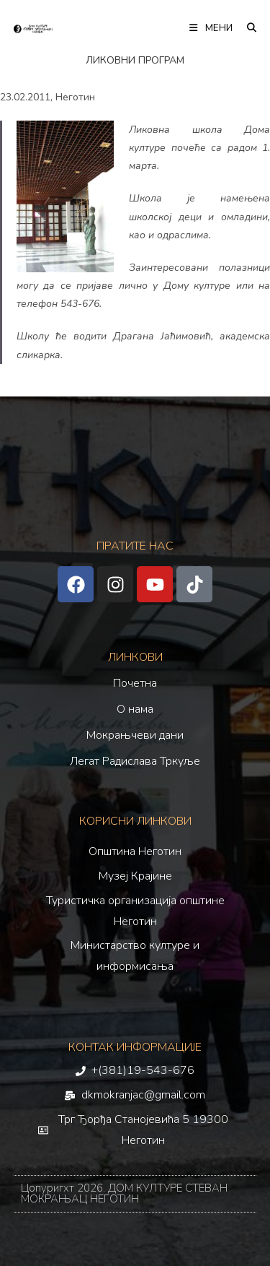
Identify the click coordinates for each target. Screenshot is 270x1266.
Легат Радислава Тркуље (135, 761)
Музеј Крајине (135, 876)
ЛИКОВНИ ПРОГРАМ (135, 60)
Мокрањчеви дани (135, 735)
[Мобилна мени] (212, 28)
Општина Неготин (135, 851)
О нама (135, 709)
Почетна (135, 683)
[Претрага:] (246, 28)
